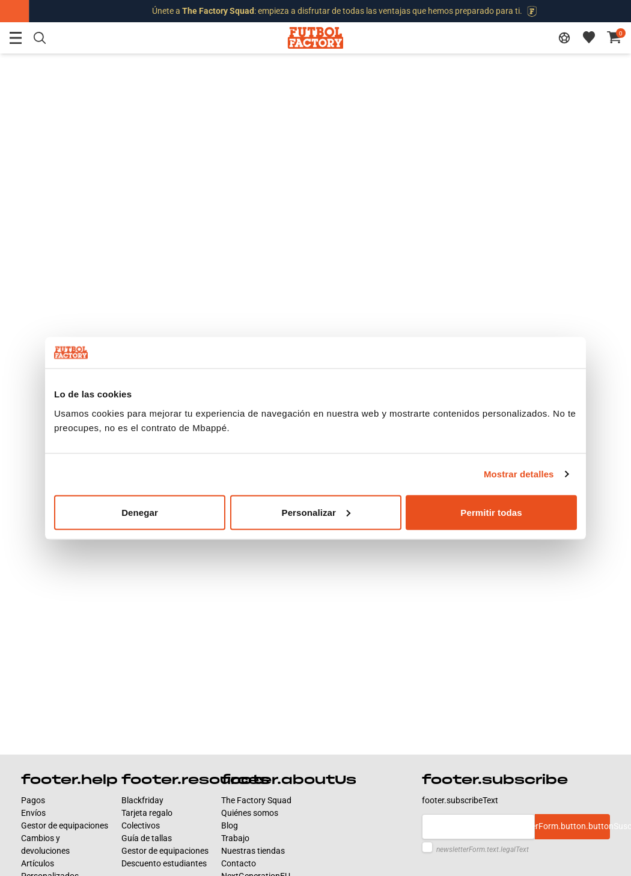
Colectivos (140, 825)
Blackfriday (142, 800)
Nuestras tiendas (253, 851)
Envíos (33, 813)
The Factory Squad (256, 800)
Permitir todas (491, 512)
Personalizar (316, 512)
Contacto (238, 863)
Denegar (139, 512)
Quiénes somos (249, 813)
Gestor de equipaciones (64, 825)
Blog (229, 825)
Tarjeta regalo (146, 813)
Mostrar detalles (519, 474)
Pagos (33, 800)
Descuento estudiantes (164, 863)
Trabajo (235, 838)
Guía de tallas (146, 838)
